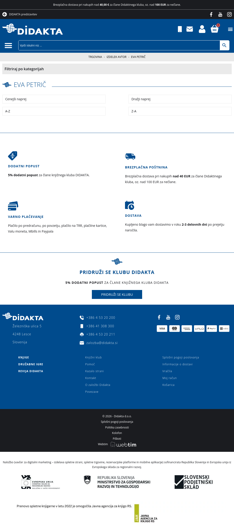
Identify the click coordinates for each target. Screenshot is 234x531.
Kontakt (90, 378)
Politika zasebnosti (117, 427)
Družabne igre (30, 364)
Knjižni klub (93, 357)
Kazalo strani (94, 371)
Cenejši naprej (16, 99)
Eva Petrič (30, 84)
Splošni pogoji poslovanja (180, 357)
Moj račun (169, 378)
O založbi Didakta (97, 385)
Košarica (168, 385)
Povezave (91, 391)
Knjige (23, 357)
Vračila (167, 371)
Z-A (133, 111)
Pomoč (90, 364)
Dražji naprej (140, 99)
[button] (230, 29)
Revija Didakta (30, 371)
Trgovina (95, 57)
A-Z (7, 111)
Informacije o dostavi (177, 364)
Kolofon (117, 433)
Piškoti (117, 438)
